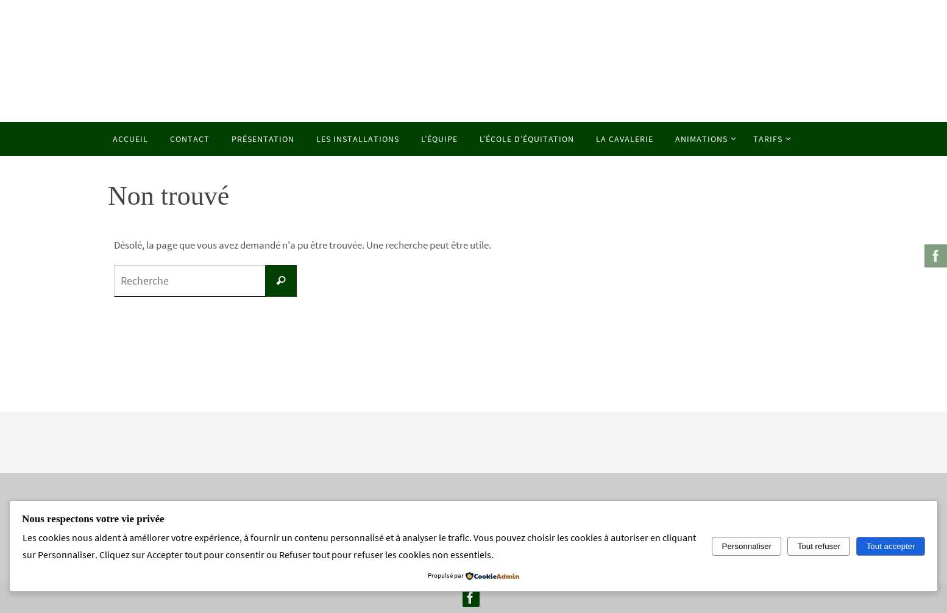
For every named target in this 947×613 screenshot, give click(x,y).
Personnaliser (747, 546)
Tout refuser (819, 546)
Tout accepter (891, 546)
